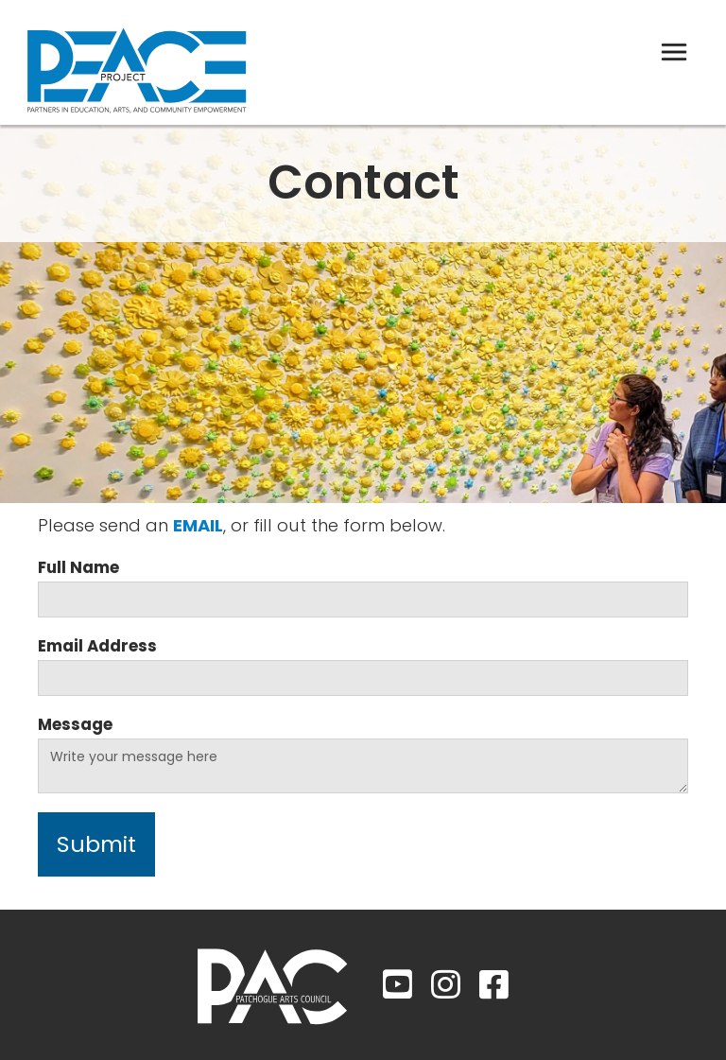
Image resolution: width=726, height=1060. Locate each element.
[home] (137, 62)
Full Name (78, 567)
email (198, 525)
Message (75, 724)
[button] (674, 52)
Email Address (97, 645)
